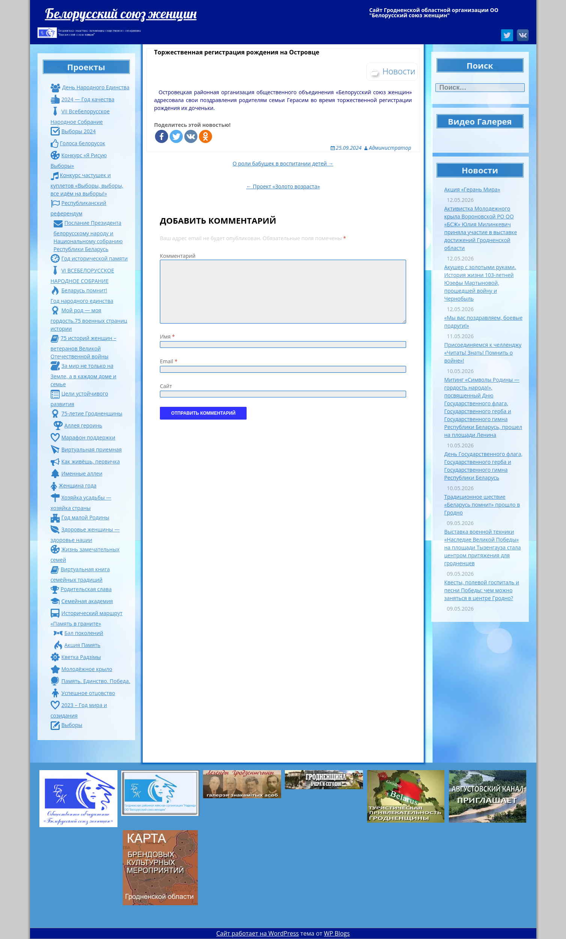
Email (169, 361)
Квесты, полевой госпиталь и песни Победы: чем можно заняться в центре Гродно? (481, 590)
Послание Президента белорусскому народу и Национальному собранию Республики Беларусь (88, 236)
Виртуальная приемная (86, 449)
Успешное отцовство (83, 693)
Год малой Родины (80, 517)
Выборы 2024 (73, 131)
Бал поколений (78, 633)
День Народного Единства (90, 87)
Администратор (390, 147)
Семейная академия (82, 601)
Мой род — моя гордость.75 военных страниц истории (89, 319)
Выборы (67, 724)
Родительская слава (81, 589)
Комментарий (178, 255)
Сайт (166, 386)
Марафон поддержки (83, 437)
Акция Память (77, 645)
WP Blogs (337, 933)
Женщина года (74, 485)
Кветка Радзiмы (76, 657)
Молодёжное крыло (81, 669)
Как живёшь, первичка (85, 461)
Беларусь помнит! (79, 290)
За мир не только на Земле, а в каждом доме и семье (83, 375)
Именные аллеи (76, 473)
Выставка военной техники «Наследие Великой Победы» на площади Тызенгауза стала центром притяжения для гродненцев (482, 547)
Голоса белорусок (78, 143)
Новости (398, 71)
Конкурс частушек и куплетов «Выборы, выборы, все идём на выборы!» (87, 184)
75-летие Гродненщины (86, 413)
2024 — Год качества (82, 99)
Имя (167, 336)
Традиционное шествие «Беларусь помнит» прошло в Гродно (482, 504)
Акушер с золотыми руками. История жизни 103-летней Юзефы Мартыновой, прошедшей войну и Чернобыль (480, 282)
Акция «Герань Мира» (472, 189)
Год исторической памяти (89, 258)
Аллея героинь (78, 425)
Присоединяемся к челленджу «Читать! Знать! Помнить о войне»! (483, 352)
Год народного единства (82, 300)
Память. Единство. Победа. (90, 681)
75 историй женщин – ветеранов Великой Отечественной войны (83, 347)
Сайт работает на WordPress (257, 933)
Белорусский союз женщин (121, 13)
